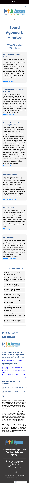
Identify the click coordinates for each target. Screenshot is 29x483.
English (18, 482)
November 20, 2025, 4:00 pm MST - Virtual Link (12, 367)
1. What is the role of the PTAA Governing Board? (14, 273)
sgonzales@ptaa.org (9, 258)
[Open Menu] (25, 6)
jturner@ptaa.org (8, 229)
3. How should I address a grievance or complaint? (14, 285)
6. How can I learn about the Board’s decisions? (14, 301)
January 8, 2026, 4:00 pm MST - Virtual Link (13, 371)
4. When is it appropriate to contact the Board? (14, 290)
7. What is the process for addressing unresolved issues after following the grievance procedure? (14, 308)
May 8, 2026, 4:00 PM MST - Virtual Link (14, 378)
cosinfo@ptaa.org (14, 467)
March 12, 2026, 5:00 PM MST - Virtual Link (13, 375)
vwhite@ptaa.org (8, 114)
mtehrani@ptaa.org (9, 199)
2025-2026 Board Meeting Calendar (12, 360)
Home (6, 19)
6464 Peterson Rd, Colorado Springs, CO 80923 (14, 462)
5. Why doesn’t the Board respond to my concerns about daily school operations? (14, 296)
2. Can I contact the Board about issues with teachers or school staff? (14, 279)
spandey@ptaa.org (9, 81)
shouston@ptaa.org (9, 166)
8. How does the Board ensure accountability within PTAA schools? (14, 315)
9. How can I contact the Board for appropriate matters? (14, 321)
